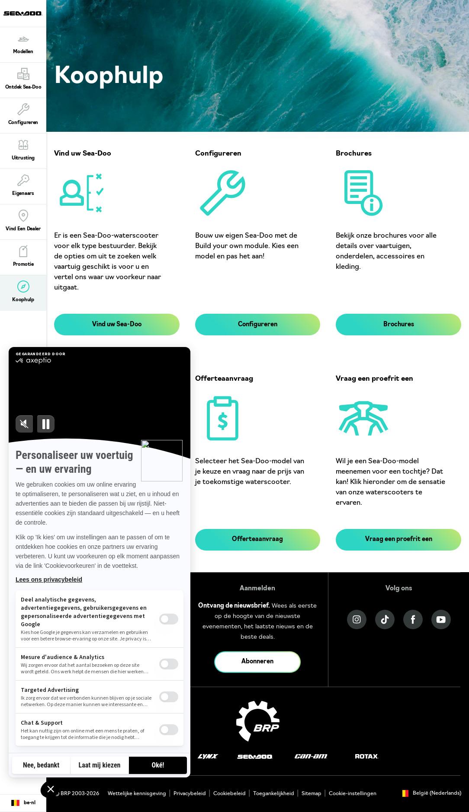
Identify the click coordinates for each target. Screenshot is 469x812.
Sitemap (311, 793)
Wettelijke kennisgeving (137, 793)
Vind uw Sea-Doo (116, 325)
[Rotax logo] (366, 757)
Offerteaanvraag (257, 539)
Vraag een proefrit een (398, 539)
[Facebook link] (413, 619)
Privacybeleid (189, 793)
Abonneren (257, 662)
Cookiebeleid (229, 793)
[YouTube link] (441, 619)
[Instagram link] (356, 619)
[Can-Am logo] (311, 757)
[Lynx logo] (208, 757)
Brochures (398, 325)
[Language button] (23, 803)
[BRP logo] (257, 721)
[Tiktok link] (385, 619)
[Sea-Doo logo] (22, 13)
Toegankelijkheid (273, 793)
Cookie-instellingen (352, 793)
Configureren (257, 325)
